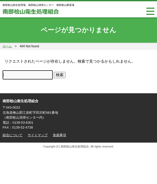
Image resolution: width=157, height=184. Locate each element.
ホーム (7, 46)
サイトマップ (38, 135)
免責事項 (59, 135)
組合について (13, 135)
